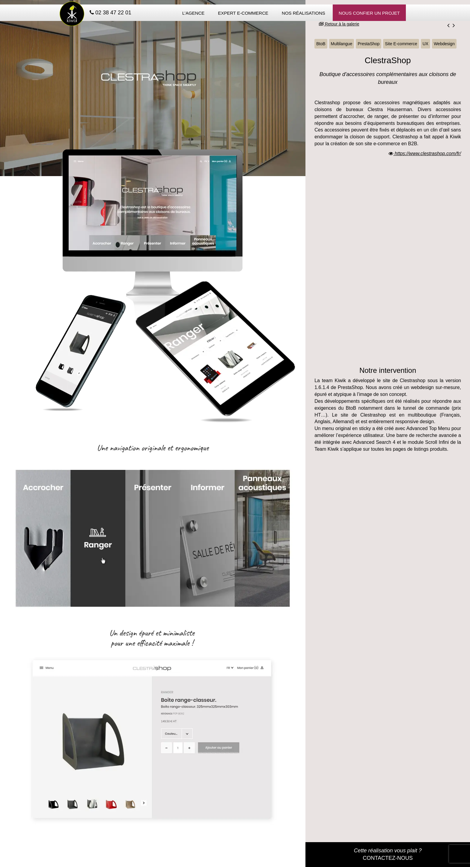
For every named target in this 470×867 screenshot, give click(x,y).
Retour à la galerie (339, 24)
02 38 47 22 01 (110, 13)
